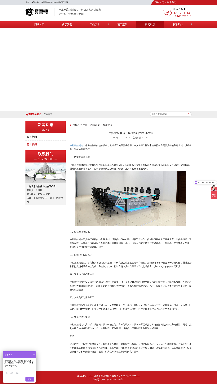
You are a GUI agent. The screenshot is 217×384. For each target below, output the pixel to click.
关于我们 (67, 24)
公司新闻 (32, 136)
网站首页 (159, 2)
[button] (105, 107)
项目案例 (122, 24)
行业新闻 (32, 144)
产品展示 (95, 24)
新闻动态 (150, 24)
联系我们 (171, 2)
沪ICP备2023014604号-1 (112, 379)
